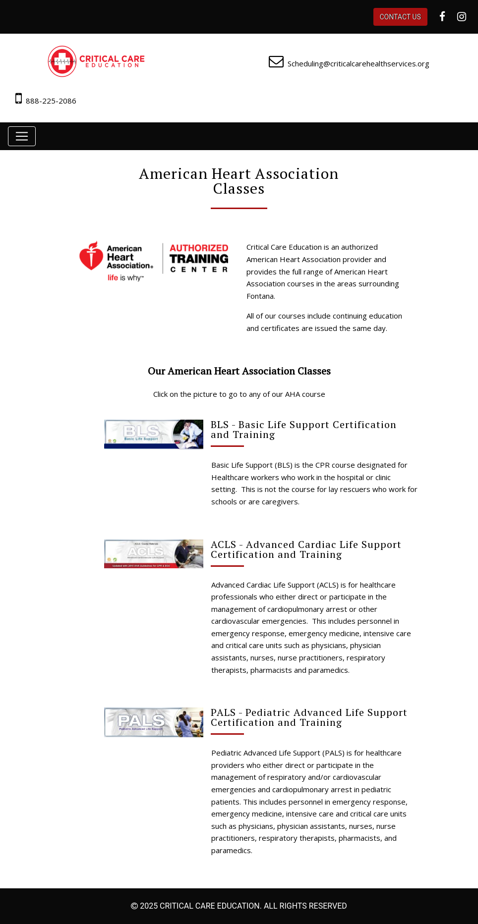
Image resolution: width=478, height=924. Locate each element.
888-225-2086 (51, 101)
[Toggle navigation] (22, 136)
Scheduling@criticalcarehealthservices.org (358, 63)
